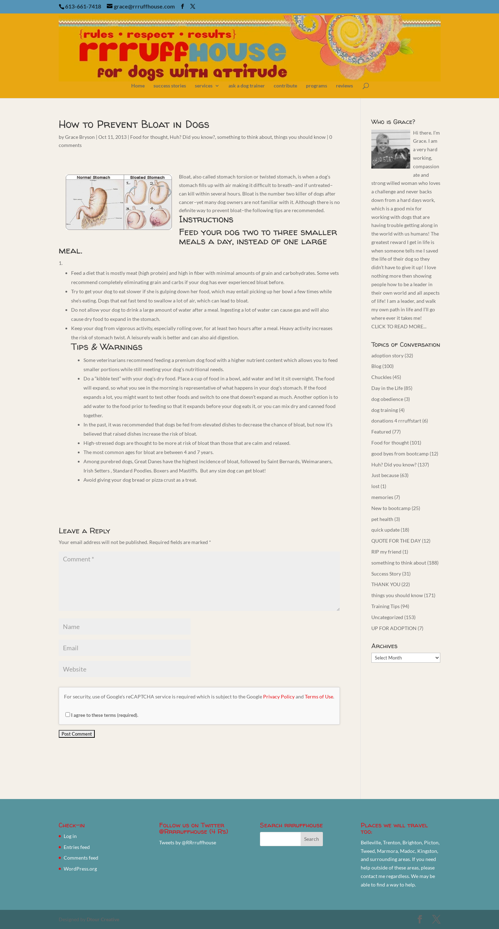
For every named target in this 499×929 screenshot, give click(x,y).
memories (382, 497)
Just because (385, 475)
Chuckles (381, 377)
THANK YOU (385, 584)
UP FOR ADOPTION (394, 628)
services (204, 86)
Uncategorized (387, 617)
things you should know (300, 137)
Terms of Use (319, 696)
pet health (382, 519)
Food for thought (149, 137)
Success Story (386, 574)
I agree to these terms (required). (101, 715)
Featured (381, 432)
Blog (376, 366)
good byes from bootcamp (400, 454)
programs (316, 86)
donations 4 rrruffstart (396, 421)
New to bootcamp (391, 508)
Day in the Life (387, 388)
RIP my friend (386, 552)
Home (138, 86)
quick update (385, 530)
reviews (344, 86)
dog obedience (387, 399)
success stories (169, 86)
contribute (285, 86)
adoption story (387, 355)
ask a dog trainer (246, 86)
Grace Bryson (80, 137)
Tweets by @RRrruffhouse (187, 842)
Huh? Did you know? (192, 137)
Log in (70, 836)
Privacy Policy (279, 696)
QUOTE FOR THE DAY (396, 541)
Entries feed (77, 847)
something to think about (244, 137)
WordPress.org (80, 869)
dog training (384, 410)
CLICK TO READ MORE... (399, 326)
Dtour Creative (103, 919)
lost (375, 486)
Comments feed (81, 858)
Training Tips (385, 606)
